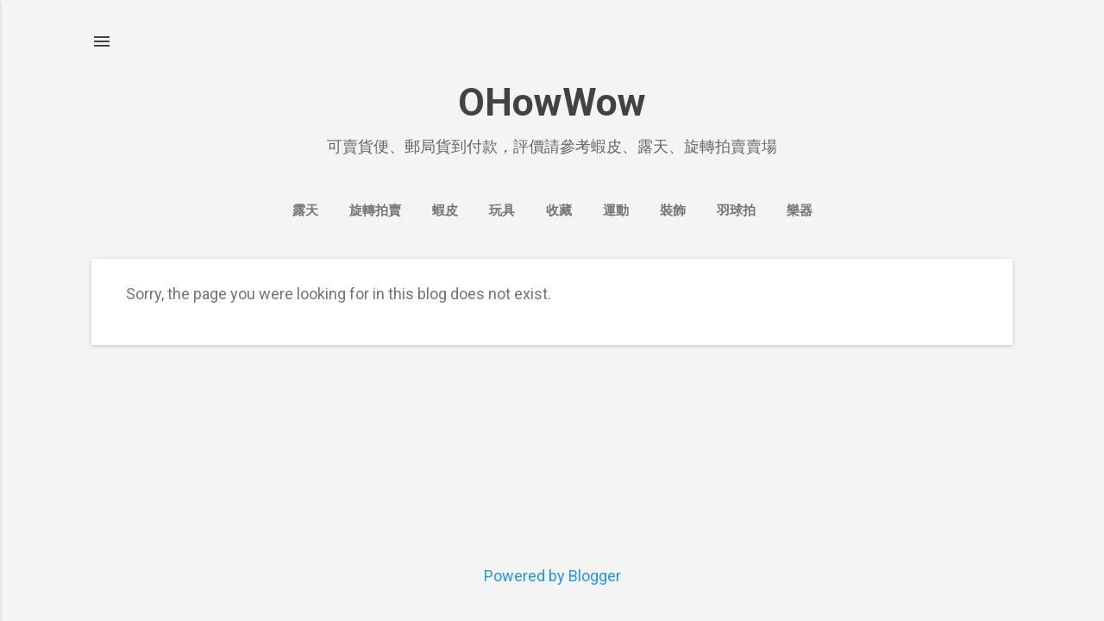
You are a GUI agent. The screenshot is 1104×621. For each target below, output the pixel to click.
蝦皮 (445, 210)
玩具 (502, 210)
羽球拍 (736, 210)
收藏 (559, 210)
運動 (616, 210)
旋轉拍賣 (375, 210)
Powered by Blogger (552, 576)
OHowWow (552, 102)
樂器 (799, 210)
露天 (305, 210)
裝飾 (673, 210)
